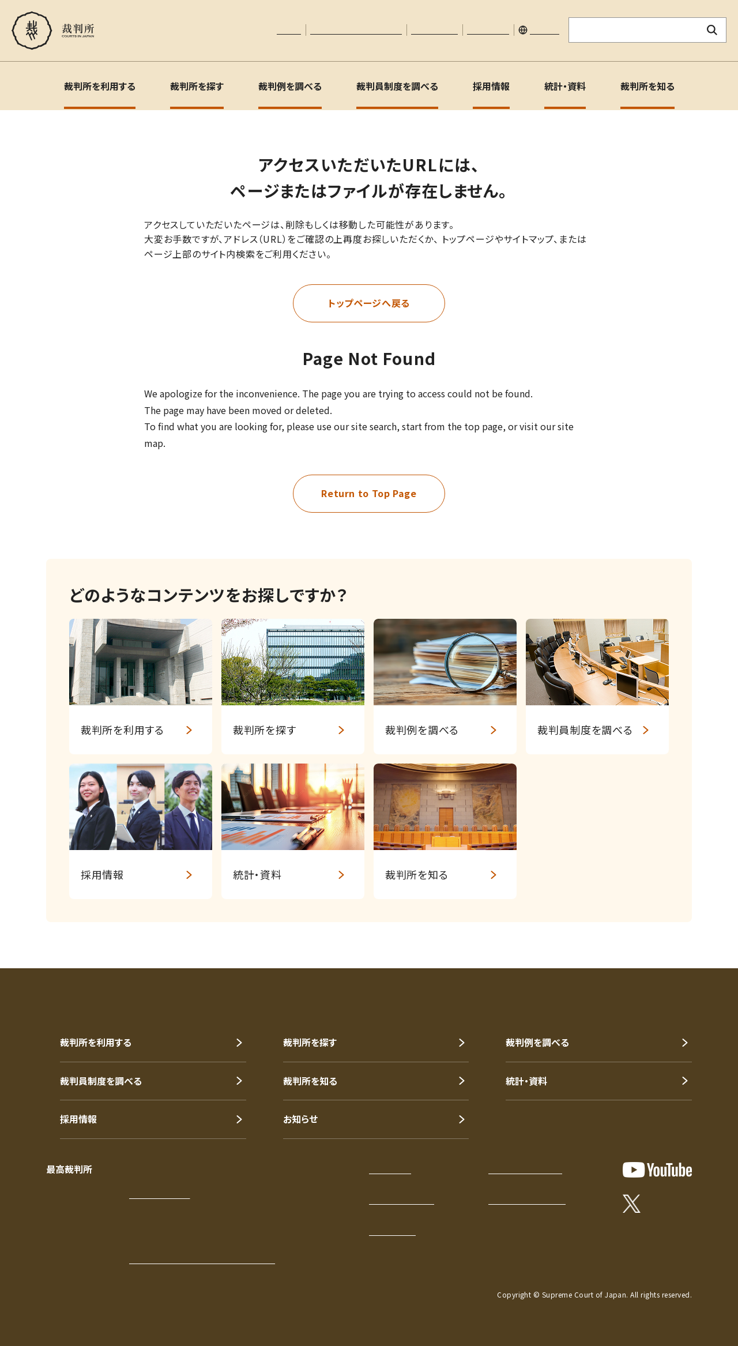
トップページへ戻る (369, 303)
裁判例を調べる (290, 86)
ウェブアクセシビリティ (527, 1200)
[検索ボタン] (712, 30)
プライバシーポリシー (525, 1169)
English (544, 30)
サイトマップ (488, 30)
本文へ (289, 30)
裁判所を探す (197, 86)
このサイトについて (401, 1200)
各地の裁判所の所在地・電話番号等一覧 (202, 1259)
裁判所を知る (647, 86)
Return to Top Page (369, 493)
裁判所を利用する (99, 86)
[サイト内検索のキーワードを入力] (633, 30)
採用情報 (491, 86)
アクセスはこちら (159, 1194)
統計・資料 (565, 86)
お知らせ (300, 1119)
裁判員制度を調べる (397, 86)
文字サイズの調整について (356, 30)
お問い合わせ (434, 30)
